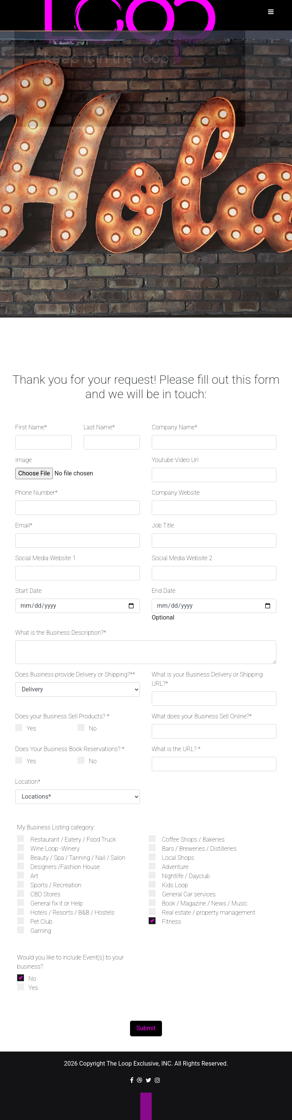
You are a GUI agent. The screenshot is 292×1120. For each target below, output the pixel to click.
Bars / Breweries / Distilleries (196, 848)
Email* (23, 525)
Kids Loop (172, 885)
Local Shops (175, 857)
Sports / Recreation (53, 885)
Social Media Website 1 (45, 558)
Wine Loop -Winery (52, 848)
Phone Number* (36, 492)
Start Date (28, 590)
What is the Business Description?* (60, 632)
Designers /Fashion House (62, 867)
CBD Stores (42, 894)
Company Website (176, 492)
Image (23, 460)
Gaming (38, 930)
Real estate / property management (205, 912)
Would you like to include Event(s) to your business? (70, 962)
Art (31, 876)
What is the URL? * (176, 749)
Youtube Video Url (175, 460)
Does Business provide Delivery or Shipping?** (75, 674)
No (90, 728)
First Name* (31, 427)
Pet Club (38, 921)
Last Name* (99, 427)
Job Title (163, 525)
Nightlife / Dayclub (183, 876)
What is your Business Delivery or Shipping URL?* (207, 679)
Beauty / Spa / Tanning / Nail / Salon (75, 857)
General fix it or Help (54, 903)
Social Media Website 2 (182, 558)
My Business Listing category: (56, 827)
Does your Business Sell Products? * (62, 716)
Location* (27, 781)
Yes (28, 728)
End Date (164, 590)
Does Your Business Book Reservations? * (69, 749)
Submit (146, 1028)
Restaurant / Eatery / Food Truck (70, 839)
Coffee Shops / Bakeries (190, 839)
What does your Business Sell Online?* (202, 716)
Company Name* (174, 427)
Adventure (172, 867)
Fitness (168, 921)
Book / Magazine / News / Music (202, 903)
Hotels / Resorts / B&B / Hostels (69, 912)
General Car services (186, 894)
